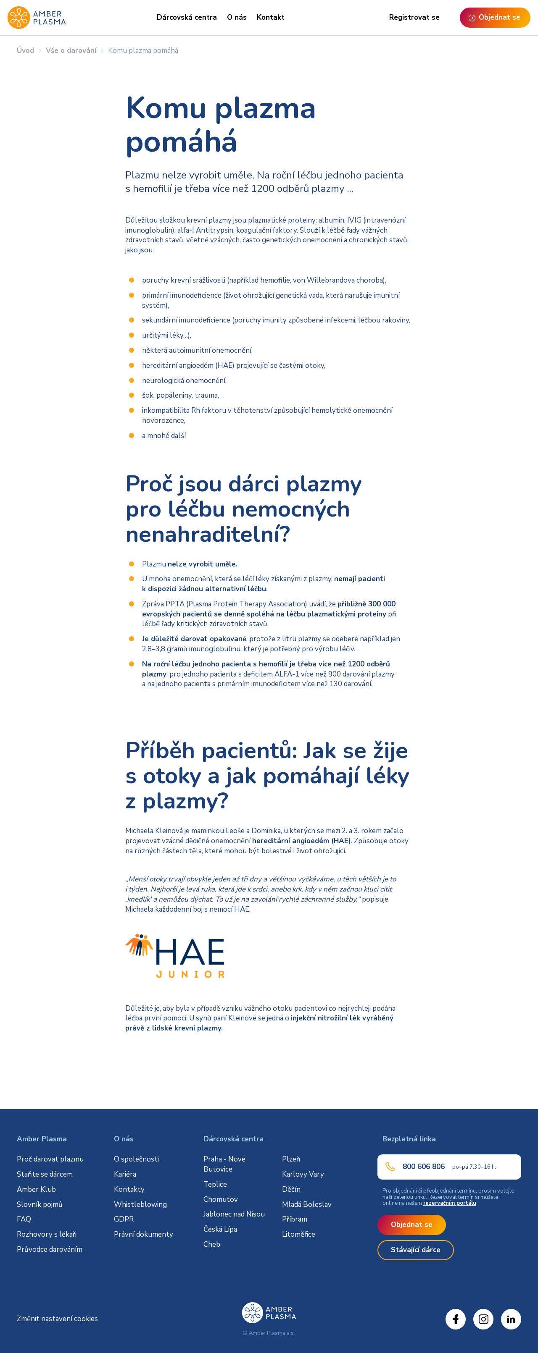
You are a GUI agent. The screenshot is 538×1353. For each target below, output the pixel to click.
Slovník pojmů (40, 1204)
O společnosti (136, 1159)
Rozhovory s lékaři (46, 1234)
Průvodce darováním (49, 1249)
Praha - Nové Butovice (224, 1164)
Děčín (291, 1189)
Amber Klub (36, 1189)
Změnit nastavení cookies (57, 1319)
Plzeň (291, 1159)
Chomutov (220, 1199)
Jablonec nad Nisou (234, 1214)
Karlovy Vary (303, 1174)
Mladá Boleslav (307, 1204)
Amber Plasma (42, 1139)
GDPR (124, 1219)
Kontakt (271, 17)
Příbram (294, 1219)
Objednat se (412, 1225)
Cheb (211, 1244)
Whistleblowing (140, 1204)
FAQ (24, 1219)
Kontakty (129, 1189)
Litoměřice (298, 1234)
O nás (237, 17)
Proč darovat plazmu (50, 1159)
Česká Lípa (220, 1229)
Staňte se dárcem (45, 1174)
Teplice (215, 1184)
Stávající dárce (415, 1250)
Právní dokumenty (143, 1234)
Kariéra (125, 1174)
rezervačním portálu (449, 1203)
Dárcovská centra (187, 17)
